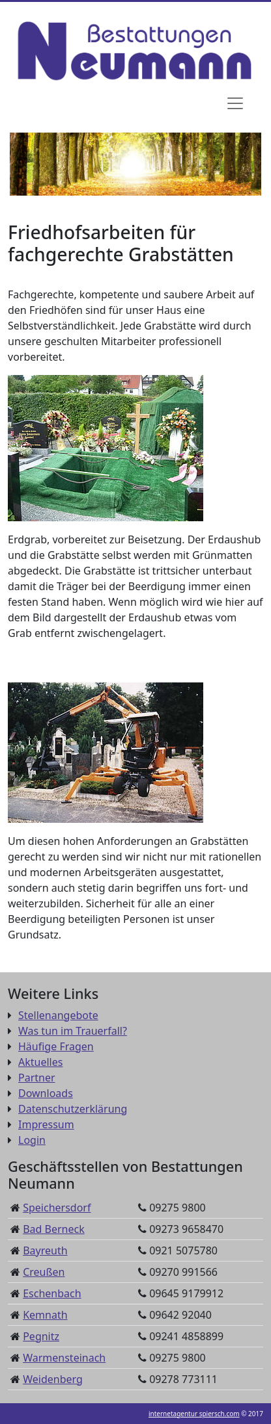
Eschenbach (52, 1293)
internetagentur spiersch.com (194, 1413)
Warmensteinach (64, 1358)
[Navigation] (235, 103)
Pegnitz (41, 1336)
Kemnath (45, 1315)
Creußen (43, 1272)
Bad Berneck (54, 1229)
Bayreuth (45, 1250)
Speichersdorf (57, 1207)
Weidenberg (53, 1379)
